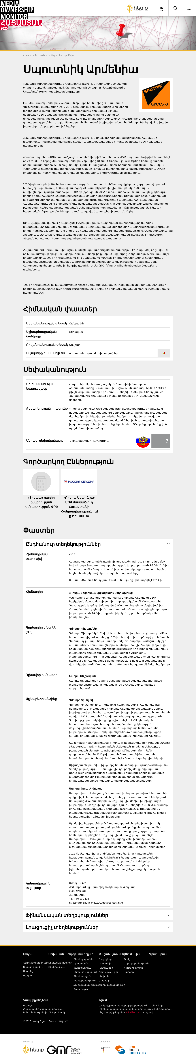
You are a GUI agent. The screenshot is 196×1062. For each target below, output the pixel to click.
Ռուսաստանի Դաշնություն (90, 440)
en (60, 1021)
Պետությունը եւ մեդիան (108, 974)
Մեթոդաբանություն (136, 963)
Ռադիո (27, 975)
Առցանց (28, 971)
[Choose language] (161, 8)
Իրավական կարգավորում (82, 965)
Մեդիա (28, 954)
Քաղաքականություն (87, 984)
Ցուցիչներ (105, 959)
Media (42, 55)
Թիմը (127, 959)
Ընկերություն (56, 966)
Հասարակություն (85, 980)
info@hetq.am (133, 1012)
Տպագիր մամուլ (33, 966)
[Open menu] (189, 8)
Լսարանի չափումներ (106, 965)
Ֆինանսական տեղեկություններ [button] (67, 915)
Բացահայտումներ (112, 954)
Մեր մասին (131, 954)
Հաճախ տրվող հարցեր (133, 969)
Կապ (36, 1021)
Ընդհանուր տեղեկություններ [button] (63, 544)
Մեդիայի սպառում (85, 971)
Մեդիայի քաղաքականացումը (112, 982)
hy (66, 1021)
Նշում (43, 1021)
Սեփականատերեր (62, 954)
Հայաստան (30, 55)
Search (52, 1021)
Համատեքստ (83, 954)
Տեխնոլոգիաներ (84, 959)
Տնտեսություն (82, 976)
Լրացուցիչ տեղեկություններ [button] (62, 927)
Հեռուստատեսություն (37, 962)
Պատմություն (82, 989)
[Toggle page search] (175, 8)
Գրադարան (157, 954)
